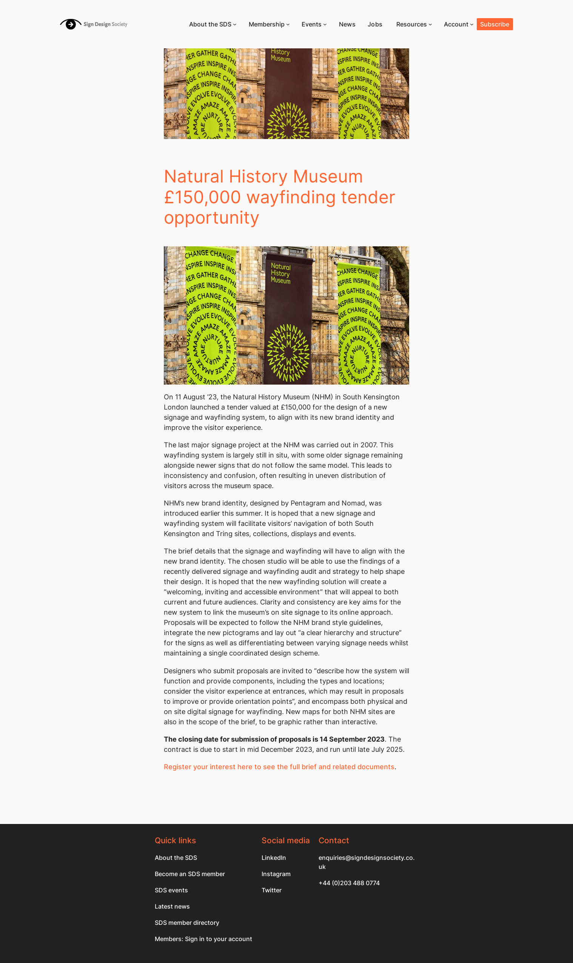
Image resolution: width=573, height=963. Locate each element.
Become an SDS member (190, 874)
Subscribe (494, 24)
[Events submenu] (325, 24)
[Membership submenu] (288, 24)
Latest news (172, 906)
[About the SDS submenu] (235, 24)
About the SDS (176, 857)
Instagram (276, 874)
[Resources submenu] (430, 24)
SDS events (171, 890)
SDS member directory (187, 922)
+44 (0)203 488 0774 (349, 883)
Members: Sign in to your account (203, 939)
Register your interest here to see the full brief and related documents (279, 767)
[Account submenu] (472, 24)
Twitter (272, 890)
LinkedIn (274, 857)
